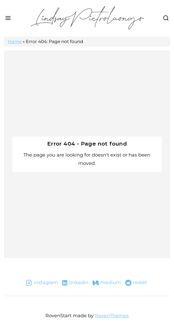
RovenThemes (112, 316)
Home (15, 41)
